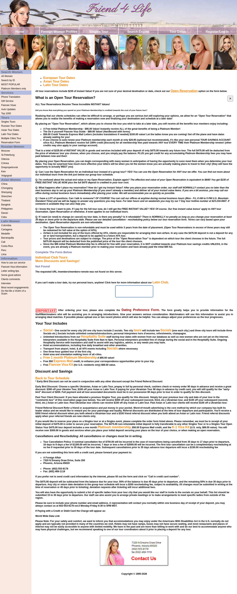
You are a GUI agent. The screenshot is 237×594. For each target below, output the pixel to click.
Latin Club (160, 282)
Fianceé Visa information (14, 266)
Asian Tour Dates (10, 130)
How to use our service (13, 262)
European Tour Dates (59, 78)
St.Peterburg (7, 155)
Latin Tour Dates (9, 134)
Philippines (7, 208)
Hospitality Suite (93, 336)
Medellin (5, 233)
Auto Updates (8, 109)
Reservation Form (10, 142)
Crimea (5, 163)
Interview (6, 283)
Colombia (6, 225)
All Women (7, 76)
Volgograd (6, 175)
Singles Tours (8, 121)
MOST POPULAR (10, 84)
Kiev (3, 171)
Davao (4, 213)
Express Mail (63, 361)
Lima (3, 254)
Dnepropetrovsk (9, 167)
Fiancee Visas (8, 105)
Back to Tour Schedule (52, 378)
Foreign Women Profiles (59, 31)
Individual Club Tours (51, 257)
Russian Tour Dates (11, 126)
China (4, 184)
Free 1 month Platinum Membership (70, 357)
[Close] (230, 98)
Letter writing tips (10, 271)
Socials (165, 330)
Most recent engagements (15, 287)
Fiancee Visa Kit (61, 364)
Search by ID (8, 80)
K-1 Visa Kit (181, 427)
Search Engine (138, 31)
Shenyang (6, 192)
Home (19, 31)
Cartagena (6, 229)
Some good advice (11, 275)
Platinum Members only (13, 88)
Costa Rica (7, 246)
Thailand (5, 200)
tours (138, 330)
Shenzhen (6, 196)
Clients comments (10, 279)
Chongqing (7, 188)
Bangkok (5, 204)
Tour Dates (178, 31)
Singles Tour (98, 31)
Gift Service (7, 101)
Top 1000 (6, 113)
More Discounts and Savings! (57, 261)
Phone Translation (10, 97)
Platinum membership (114, 427)
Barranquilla (7, 237)
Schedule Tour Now (134, 291)
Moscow (5, 150)
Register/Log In (217, 31)
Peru (3, 250)
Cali (3, 242)
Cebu (4, 217)
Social (48, 330)
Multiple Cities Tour (11, 138)
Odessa (5, 159)
